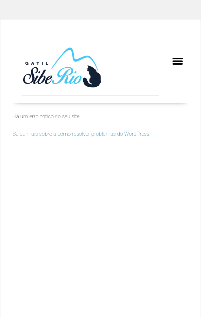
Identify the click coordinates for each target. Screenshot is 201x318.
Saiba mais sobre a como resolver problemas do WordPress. (81, 134)
